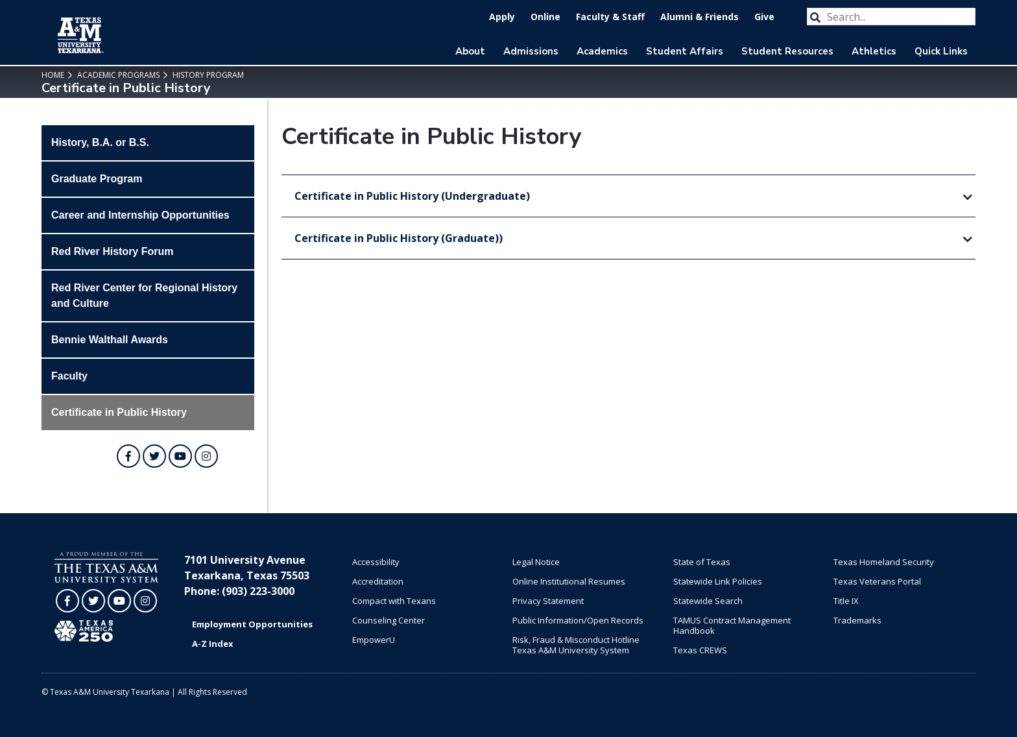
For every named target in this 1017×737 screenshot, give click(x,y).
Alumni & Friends (699, 16)
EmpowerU (373, 640)
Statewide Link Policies (717, 581)
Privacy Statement (548, 601)
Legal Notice (536, 562)
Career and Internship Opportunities (140, 215)
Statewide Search (708, 601)
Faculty (69, 375)
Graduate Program (96, 178)
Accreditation (377, 581)
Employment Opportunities (252, 624)
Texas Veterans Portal (877, 581)
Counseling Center (388, 620)
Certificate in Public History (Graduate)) (398, 238)
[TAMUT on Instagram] (206, 456)
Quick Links (941, 51)
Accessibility (376, 562)
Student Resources (787, 51)
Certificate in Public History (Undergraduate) (412, 196)
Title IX (846, 601)
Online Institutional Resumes (568, 581)
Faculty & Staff (610, 16)
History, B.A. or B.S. (100, 142)
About (470, 51)
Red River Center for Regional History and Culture (144, 295)
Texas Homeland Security (883, 562)
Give (764, 16)
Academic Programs (117, 74)
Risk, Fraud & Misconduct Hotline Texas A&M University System (576, 645)
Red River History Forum (112, 251)
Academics (602, 51)
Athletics (874, 51)
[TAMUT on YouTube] (180, 456)
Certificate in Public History (119, 412)
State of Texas (701, 562)
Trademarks (857, 620)
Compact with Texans (394, 601)
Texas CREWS (700, 650)
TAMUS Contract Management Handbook (732, 625)
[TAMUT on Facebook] (128, 456)
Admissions (530, 51)
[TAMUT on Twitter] (154, 456)
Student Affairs (684, 51)
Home (53, 74)
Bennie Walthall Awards (109, 339)
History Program (207, 74)
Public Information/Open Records (577, 620)
